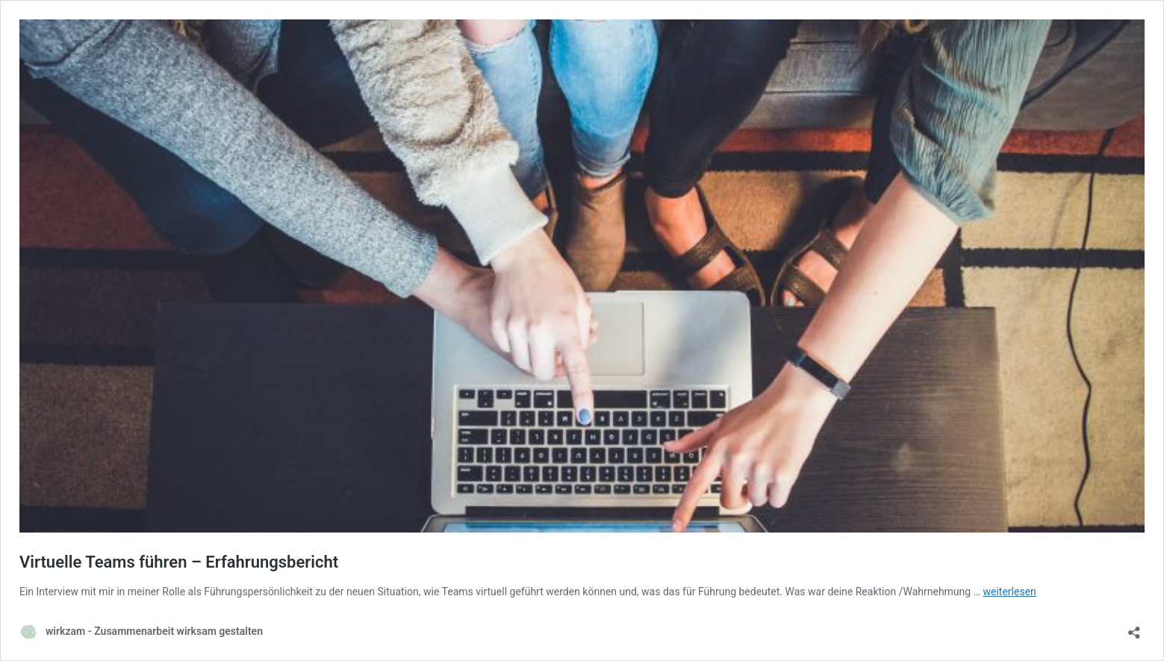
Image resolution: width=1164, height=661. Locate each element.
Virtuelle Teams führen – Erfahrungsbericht (178, 562)
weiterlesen (1009, 592)
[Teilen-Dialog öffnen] (1134, 627)
